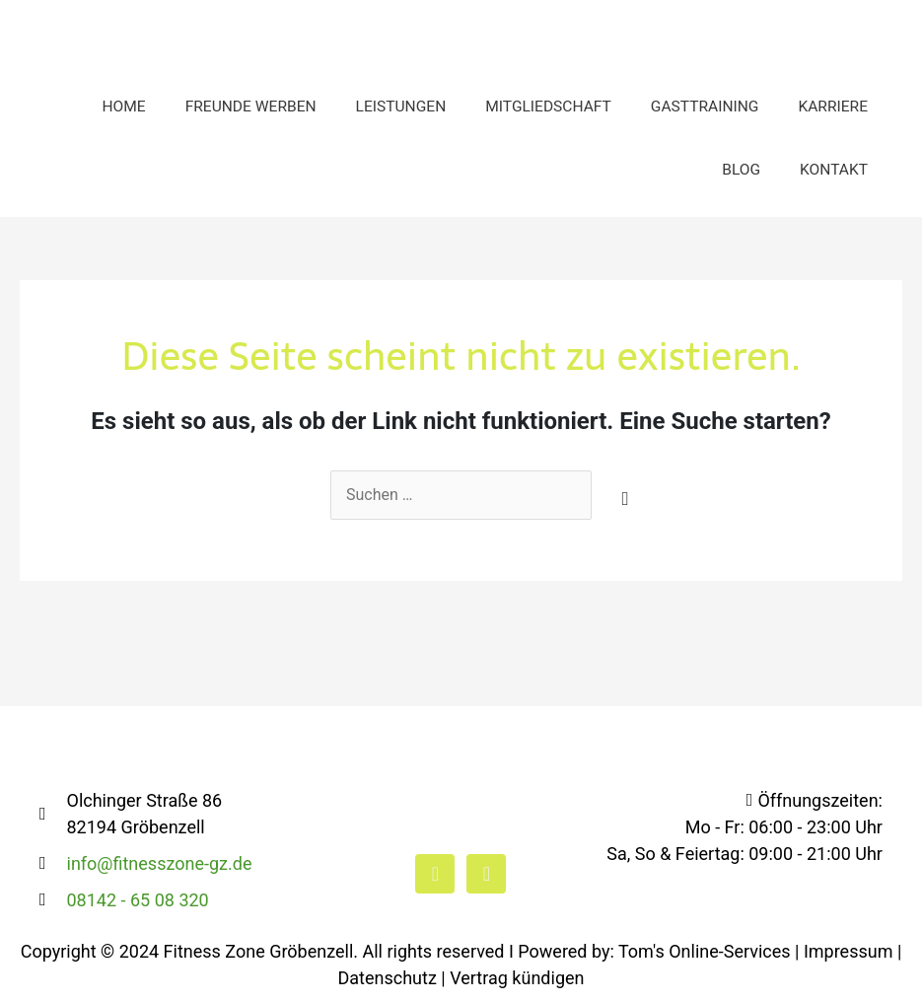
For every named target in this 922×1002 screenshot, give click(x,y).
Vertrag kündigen (517, 977)
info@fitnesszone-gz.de (159, 863)
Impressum (848, 951)
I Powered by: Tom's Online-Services (650, 951)
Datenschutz (387, 977)
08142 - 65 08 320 (138, 900)
